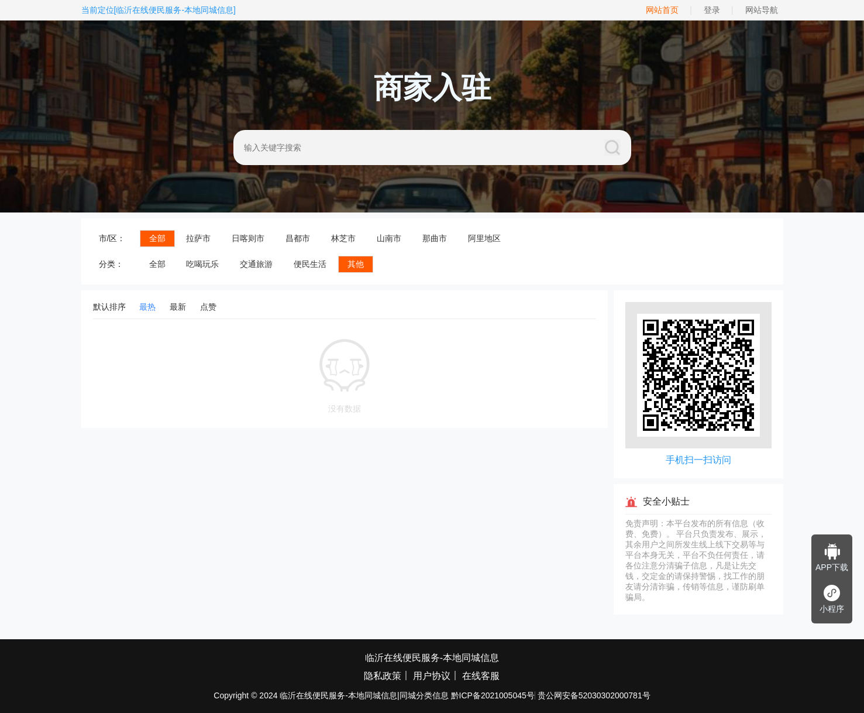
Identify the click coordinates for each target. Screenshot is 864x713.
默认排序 (109, 306)
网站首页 (662, 10)
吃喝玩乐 (202, 264)
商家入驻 (432, 87)
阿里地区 (484, 238)
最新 (178, 306)
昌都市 (297, 238)
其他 (355, 264)
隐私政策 (382, 676)
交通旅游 (256, 264)
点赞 (208, 306)
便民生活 (310, 264)
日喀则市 (248, 238)
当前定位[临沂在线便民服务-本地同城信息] (158, 10)
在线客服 (481, 676)
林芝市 (343, 238)
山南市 (389, 238)
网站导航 (761, 10)
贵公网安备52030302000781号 (594, 695)
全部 (157, 238)
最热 (147, 306)
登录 (712, 10)
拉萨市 (198, 238)
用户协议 (431, 676)
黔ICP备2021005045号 (493, 695)
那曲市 (434, 238)
